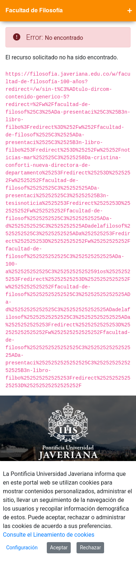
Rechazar (90, 547)
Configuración (22, 547)
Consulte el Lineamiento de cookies (48, 534)
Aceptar (59, 547)
